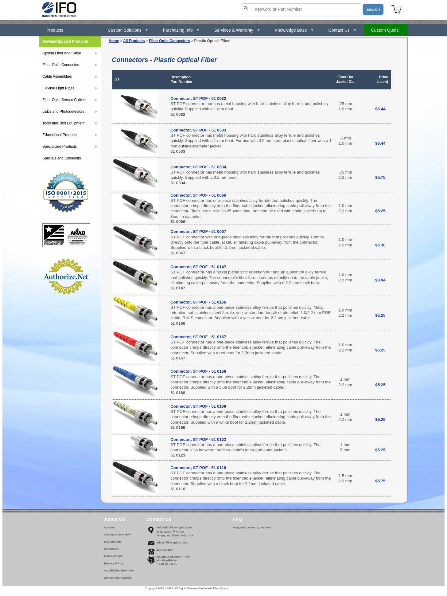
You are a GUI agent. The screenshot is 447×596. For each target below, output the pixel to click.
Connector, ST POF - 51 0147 (198, 267)
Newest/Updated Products (65, 41)
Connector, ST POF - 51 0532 (198, 98)
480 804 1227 (165, 549)
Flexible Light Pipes (70, 88)
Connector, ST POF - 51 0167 (198, 337)
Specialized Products (70, 147)
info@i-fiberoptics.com (171, 542)
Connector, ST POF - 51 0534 (198, 167)
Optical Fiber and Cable (70, 53)
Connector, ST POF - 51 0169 (198, 406)
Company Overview (117, 534)
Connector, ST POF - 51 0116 (198, 467)
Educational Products (70, 135)
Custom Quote (385, 30)
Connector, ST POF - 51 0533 (198, 130)
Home (114, 41)
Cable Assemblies (70, 76)
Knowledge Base (294, 30)
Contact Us (342, 30)
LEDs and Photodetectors (70, 112)
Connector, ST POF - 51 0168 (198, 371)
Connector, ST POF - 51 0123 (198, 439)
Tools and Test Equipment (70, 123)
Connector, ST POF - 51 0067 (198, 231)
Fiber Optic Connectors (169, 41)
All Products (134, 41)
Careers (109, 527)
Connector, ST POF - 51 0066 (198, 195)
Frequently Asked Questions (251, 527)
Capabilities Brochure (119, 570)
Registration (112, 541)
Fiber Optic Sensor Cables (70, 100)
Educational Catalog (118, 577)
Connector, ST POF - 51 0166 (198, 302)
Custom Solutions (128, 30)
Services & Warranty (237, 30)
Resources (111, 549)
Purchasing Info (181, 30)
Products (54, 30)
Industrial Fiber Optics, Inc (174, 527)
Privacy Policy (113, 563)
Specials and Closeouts (61, 158)
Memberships (113, 556)
